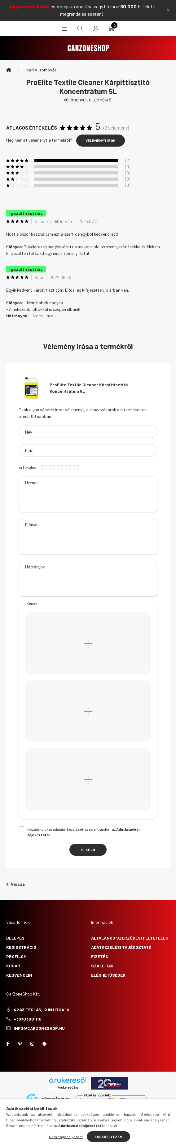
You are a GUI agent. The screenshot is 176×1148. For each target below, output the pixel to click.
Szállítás (102, 965)
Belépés (15, 937)
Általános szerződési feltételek (129, 937)
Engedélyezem (108, 1136)
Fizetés (99, 956)
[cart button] (111, 28)
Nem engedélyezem (66, 1136)
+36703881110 (28, 1019)
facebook (7, 1044)
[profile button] (96, 28)
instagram (32, 1044)
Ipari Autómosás (41, 69)
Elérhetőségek (108, 975)
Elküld (88, 849)
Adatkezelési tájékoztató (121, 947)
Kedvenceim (19, 975)
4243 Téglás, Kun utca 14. (42, 1009)
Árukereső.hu (68, 1087)
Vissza (15, 884)
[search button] (80, 28)
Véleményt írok (101, 140)
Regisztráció (21, 947)
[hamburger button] (65, 28)
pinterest (20, 1044)
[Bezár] (168, 10)
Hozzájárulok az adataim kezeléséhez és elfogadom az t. (83, 832)
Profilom (16, 956)
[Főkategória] (8, 69)
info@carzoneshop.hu (39, 1028)
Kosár (13, 965)
